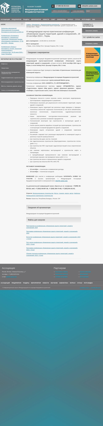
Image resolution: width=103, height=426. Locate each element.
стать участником (78, 11)
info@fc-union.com (89, 6)
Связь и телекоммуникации (10, 90)
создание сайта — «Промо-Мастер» (90, 287)
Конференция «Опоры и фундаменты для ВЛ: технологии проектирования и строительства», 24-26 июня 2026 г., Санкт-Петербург (12, 50)
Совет (53, 19)
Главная (28, 24)
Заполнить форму (91, 30)
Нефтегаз (4, 64)
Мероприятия (36, 19)
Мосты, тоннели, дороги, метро (11, 86)
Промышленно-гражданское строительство (10, 73)
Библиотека (61, 19)
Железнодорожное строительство (12, 82)
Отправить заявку (91, 43)
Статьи (77, 19)
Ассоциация (5, 19)
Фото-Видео (86, 19)
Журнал (72, 283)
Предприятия (16, 19)
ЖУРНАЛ (70, 19)
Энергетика (5, 68)
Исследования (84, 276)
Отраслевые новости (61, 274)
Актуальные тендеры (61, 271)
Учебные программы (61, 276)
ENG (93, 19)
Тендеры (26, 19)
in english (38, 6)
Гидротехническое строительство (12, 78)
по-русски (30, 6)
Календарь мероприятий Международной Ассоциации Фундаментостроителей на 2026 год (12, 30)
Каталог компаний (85, 271)
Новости (46, 19)
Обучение (54, 283)
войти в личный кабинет (60, 11)
